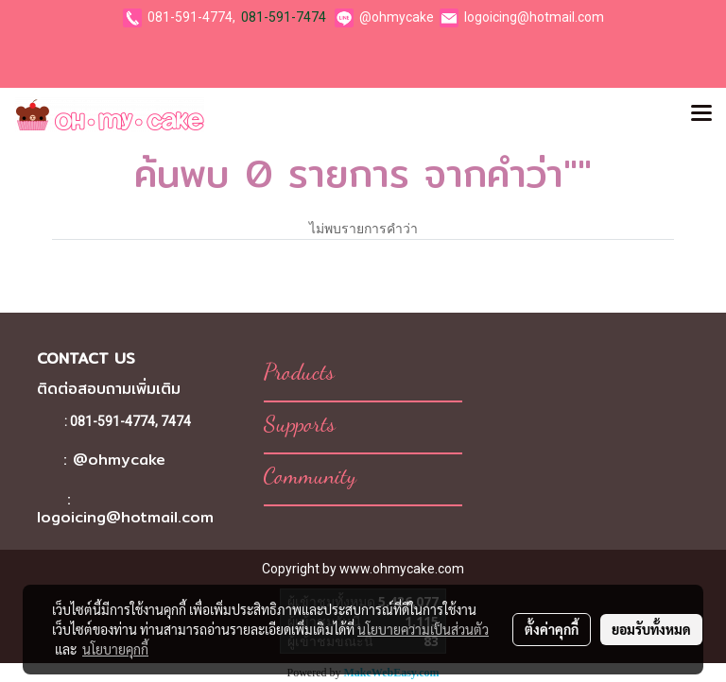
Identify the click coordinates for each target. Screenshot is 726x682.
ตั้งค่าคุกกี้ (552, 629)
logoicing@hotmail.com (534, 17)
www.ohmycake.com (401, 568)
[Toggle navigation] (701, 114)
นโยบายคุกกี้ (115, 648)
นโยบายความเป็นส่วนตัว (423, 629)
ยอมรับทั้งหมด (651, 629)
